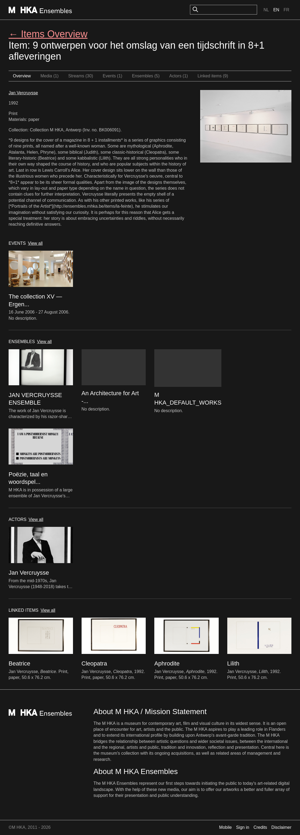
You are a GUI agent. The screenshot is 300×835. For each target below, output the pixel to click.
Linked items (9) (212, 76)
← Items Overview (48, 33)
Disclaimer (281, 827)
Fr (286, 10)
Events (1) (112, 76)
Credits (260, 827)
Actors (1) (178, 76)
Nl (266, 10)
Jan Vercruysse (23, 93)
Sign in (242, 827)
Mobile (225, 827)
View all (35, 243)
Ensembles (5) (146, 76)
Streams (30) (80, 76)
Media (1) (50, 76)
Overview (22, 76)
